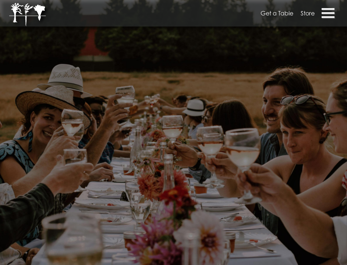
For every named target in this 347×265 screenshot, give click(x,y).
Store (308, 13)
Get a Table (277, 13)
